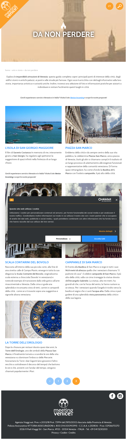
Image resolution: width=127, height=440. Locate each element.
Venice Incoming (77, 97)
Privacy (55, 432)
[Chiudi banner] (116, 200)
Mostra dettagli (105, 231)
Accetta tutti (99, 239)
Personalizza (63, 239)
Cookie (63, 432)
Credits (72, 432)
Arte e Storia (17, 70)
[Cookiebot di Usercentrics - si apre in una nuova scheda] (100, 200)
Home (7, 70)
